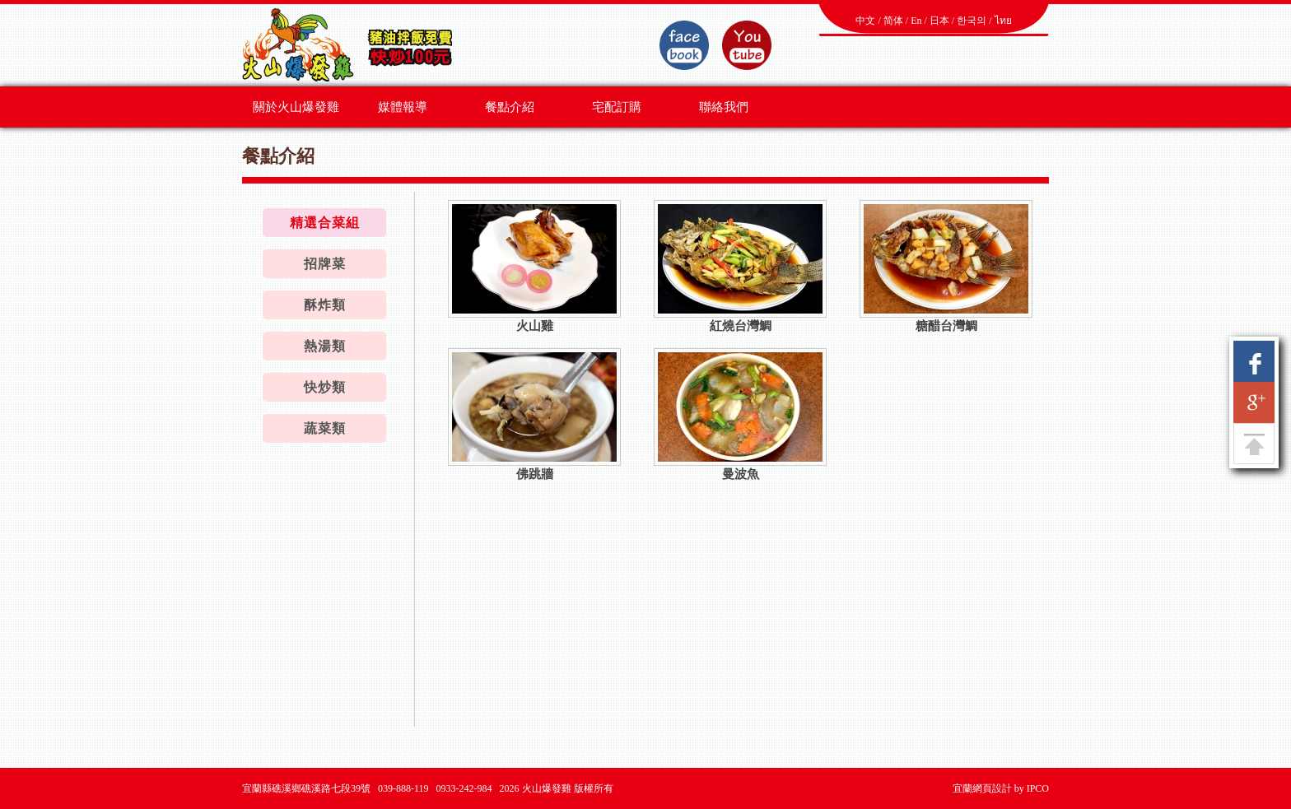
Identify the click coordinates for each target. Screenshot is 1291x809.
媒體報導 (402, 107)
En (916, 20)
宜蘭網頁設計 (982, 788)
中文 (865, 20)
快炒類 (325, 387)
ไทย (1003, 20)
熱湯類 (325, 346)
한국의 (971, 20)
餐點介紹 (509, 107)
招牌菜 (325, 264)
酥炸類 (325, 305)
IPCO (1038, 788)
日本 (939, 20)
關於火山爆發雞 (296, 107)
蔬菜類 (325, 428)
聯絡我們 (723, 107)
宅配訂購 (616, 107)
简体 (893, 20)
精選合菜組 (325, 223)
